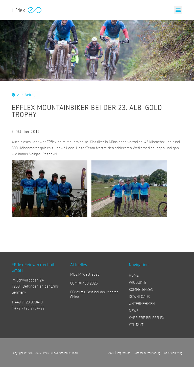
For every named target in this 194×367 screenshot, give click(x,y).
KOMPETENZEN (141, 289)
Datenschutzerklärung (147, 353)
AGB (111, 353)
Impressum (123, 353)
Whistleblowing (173, 353)
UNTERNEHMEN (142, 303)
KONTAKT (136, 324)
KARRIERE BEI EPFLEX (146, 317)
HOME (134, 275)
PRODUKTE (137, 282)
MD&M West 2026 (85, 274)
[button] (178, 10)
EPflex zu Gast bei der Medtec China (94, 294)
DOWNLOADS (139, 296)
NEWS (133, 310)
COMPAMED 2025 (84, 283)
